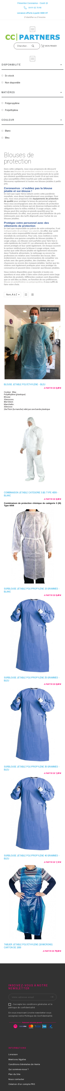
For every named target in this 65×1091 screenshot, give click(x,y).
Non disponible (12, 82)
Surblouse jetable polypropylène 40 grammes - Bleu (32, 857)
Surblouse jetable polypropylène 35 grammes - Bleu (32, 768)
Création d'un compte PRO (21, 1084)
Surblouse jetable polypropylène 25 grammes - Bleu (32, 679)
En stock (9, 75)
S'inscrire (41, 17)
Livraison (13, 1054)
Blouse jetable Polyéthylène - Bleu (24, 384)
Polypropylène (12, 103)
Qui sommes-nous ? (18, 1069)
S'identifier (29, 17)
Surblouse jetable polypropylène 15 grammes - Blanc (32, 590)
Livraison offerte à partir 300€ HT (32, 13)
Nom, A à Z (11, 294)
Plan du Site (14, 1074)
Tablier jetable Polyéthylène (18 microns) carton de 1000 (28, 946)
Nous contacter (16, 1079)
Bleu (7, 137)
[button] (61, 64)
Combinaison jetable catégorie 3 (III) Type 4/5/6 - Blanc (31, 494)
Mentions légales (17, 1059)
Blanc (8, 130)
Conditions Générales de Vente (24, 1064)
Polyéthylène (11, 110)
